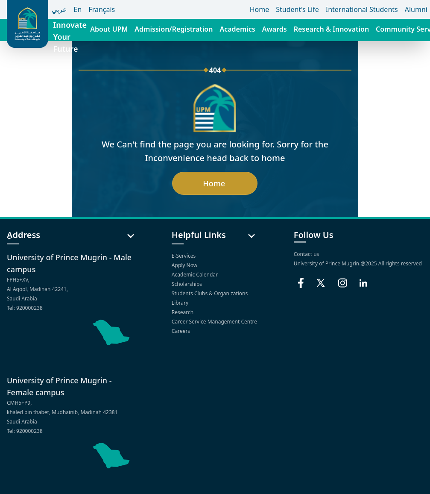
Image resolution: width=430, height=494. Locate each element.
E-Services (184, 255)
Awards (274, 29)
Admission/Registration (174, 29)
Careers (181, 331)
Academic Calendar (195, 274)
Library (181, 302)
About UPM (109, 29)
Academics (237, 29)
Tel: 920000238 (25, 308)
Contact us (306, 254)
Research (183, 312)
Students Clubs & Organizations (210, 293)
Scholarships (187, 284)
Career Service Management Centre (215, 321)
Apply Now (185, 265)
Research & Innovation (331, 29)
